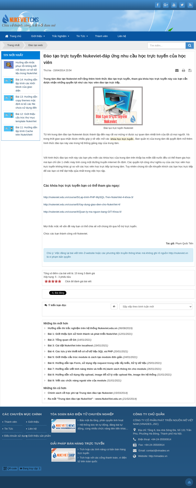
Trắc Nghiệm (59, 36)
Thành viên (101, 36)
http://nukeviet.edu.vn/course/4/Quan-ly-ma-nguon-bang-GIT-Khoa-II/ (83, 211)
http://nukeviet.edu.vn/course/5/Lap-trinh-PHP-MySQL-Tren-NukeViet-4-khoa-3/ (88, 197)
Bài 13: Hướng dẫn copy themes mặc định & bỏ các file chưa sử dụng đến (26, 102)
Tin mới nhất (13, 55)
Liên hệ (122, 36)
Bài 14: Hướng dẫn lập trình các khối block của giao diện (26, 85)
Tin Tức (80, 36)
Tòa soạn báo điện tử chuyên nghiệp (82, 414)
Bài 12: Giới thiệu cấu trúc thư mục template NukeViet (26, 118)
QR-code (10, 468)
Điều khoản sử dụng (13, 435)
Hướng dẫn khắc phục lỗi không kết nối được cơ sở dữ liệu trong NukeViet (26, 68)
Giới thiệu (36, 36)
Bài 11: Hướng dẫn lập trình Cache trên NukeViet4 (26, 131)
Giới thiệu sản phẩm (37, 435)
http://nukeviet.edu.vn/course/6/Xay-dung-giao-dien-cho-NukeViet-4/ (82, 204)
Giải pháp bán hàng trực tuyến (77, 443)
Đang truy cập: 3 (30, 468)
